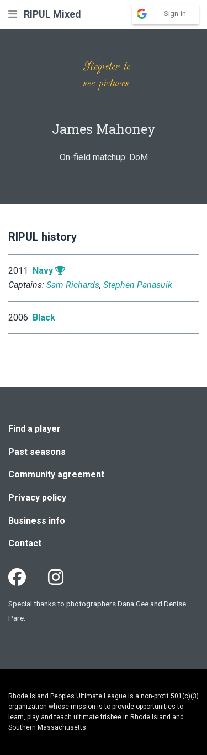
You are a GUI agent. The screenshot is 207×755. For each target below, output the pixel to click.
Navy (43, 270)
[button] (12, 14)
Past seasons (37, 452)
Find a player (34, 428)
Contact (24, 543)
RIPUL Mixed (52, 14)
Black (44, 317)
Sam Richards (72, 285)
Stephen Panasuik (137, 285)
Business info (36, 520)
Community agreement (56, 474)
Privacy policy (37, 497)
